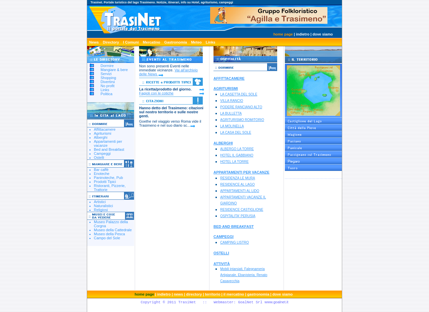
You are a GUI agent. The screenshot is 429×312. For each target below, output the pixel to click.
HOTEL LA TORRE (234, 162)
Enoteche (101, 174)
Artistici (100, 202)
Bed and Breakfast (109, 149)
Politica (106, 94)
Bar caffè (101, 170)
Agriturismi (102, 133)
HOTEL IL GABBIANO (236, 155)
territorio (213, 294)
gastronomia (258, 294)
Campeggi (102, 153)
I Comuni (131, 42)
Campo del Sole (107, 238)
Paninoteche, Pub (108, 178)
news (178, 294)
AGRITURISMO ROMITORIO (242, 120)
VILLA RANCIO (231, 101)
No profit (108, 86)
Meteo (196, 42)
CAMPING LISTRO (234, 242)
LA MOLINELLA (232, 126)
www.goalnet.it (276, 302)
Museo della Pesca (109, 234)
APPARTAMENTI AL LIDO (239, 191)
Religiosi (101, 210)
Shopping (108, 78)
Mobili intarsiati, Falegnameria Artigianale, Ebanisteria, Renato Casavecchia (243, 275)
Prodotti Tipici (105, 182)
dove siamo (322, 34)
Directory (111, 42)
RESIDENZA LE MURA (237, 178)
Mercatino (151, 42)
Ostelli (99, 157)
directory (194, 294)
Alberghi (100, 137)
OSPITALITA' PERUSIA (237, 216)
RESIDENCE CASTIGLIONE (241, 209)
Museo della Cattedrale (113, 230)
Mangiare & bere (114, 70)
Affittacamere (105, 129)
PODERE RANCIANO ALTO (241, 107)
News (94, 42)
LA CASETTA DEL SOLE (238, 94)
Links (211, 42)
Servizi (106, 74)
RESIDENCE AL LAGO (237, 184)
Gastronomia (175, 42)
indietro (302, 34)
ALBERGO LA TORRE (237, 149)
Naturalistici (103, 206)
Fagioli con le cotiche (156, 93)
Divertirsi (108, 82)
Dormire (107, 66)
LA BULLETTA (231, 113)
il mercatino (234, 294)
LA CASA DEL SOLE (235, 132)
